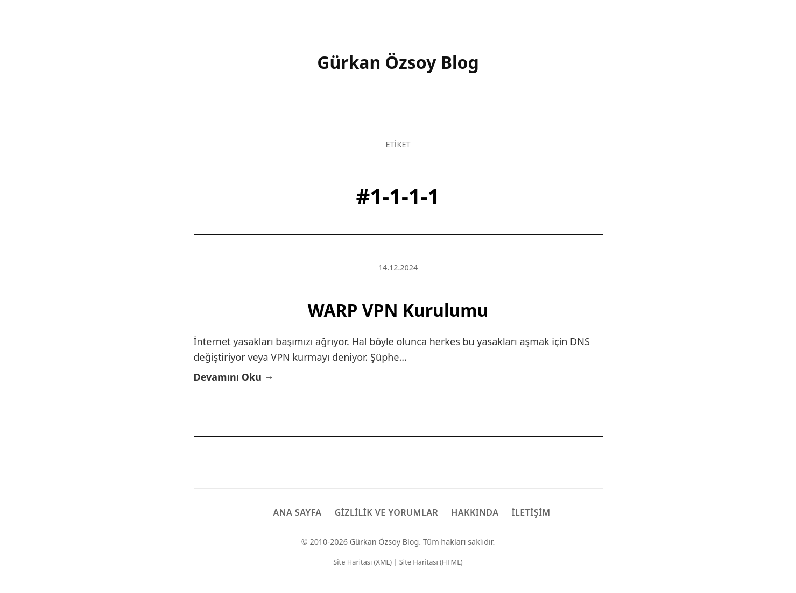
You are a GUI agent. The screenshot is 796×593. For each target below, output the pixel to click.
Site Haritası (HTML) (431, 562)
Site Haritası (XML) (362, 562)
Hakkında (474, 512)
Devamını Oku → (234, 376)
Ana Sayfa (297, 512)
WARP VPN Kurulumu (398, 309)
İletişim (531, 512)
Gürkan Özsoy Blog (398, 62)
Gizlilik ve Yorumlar (387, 512)
